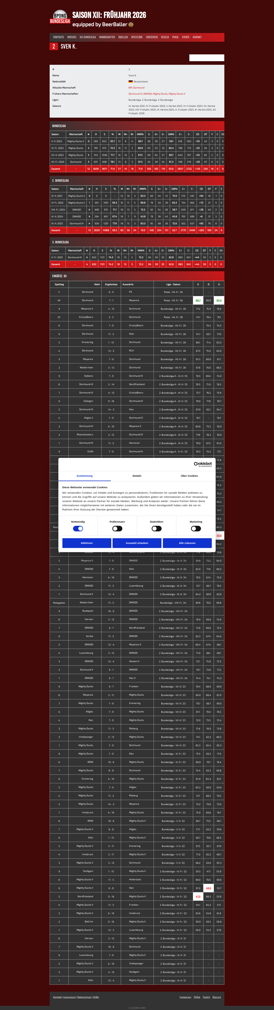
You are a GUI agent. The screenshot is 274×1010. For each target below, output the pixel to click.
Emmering (90, 342)
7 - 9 (111, 325)
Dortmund (75, 161)
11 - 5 (111, 334)
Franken (130, 686)
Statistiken (152, 37)
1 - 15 (111, 342)
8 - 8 (111, 770)
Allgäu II (91, 417)
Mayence (130, 300)
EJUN (93, 451)
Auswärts (127, 284)
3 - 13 (111, 367)
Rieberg (130, 728)
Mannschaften (107, 37)
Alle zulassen (187, 542)
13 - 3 (111, 350)
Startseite (58, 37)
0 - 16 (111, 401)
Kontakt (197, 37)
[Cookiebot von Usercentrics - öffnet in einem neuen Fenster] (196, 464)
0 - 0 (111, 291)
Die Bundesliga (88, 37)
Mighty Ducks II (177, 93)
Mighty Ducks (160, 93)
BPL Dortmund (137, 87)
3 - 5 (111, 317)
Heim (97, 284)
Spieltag (59, 284)
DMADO (147, 93)
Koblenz (91, 375)
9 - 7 (111, 627)
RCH (128, 350)
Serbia (92, 636)
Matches (71, 37)
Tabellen (123, 37)
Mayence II (90, 308)
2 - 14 (111, 384)
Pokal (175, 37)
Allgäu (92, 711)
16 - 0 (111, 611)
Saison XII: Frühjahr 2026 (109, 15)
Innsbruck (90, 812)
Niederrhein (89, 367)
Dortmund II (89, 593)
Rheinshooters (88, 434)
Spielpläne (137, 37)
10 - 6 (111, 762)
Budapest (90, 610)
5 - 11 (111, 695)
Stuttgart (91, 870)
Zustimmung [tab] (85, 475)
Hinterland (131, 879)
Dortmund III (135, 93)
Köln (128, 333)
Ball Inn (92, 921)
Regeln (165, 37)
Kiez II (129, 677)
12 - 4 (111, 552)
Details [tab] (137, 475)
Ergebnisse (111, 284)
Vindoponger (89, 736)
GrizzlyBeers (89, 316)
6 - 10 (111, 426)
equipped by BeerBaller (103, 24)
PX (127, 291)
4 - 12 (111, 308)
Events (185, 37)
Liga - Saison (173, 284)
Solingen (91, 400)
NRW (93, 761)
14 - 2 (111, 409)
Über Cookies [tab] (189, 475)
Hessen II (130, 661)
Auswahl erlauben (137, 542)
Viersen (92, 619)
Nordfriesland (133, 384)
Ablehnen (87, 542)
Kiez (128, 409)
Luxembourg (132, 585)
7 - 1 (111, 300)
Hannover (131, 442)
